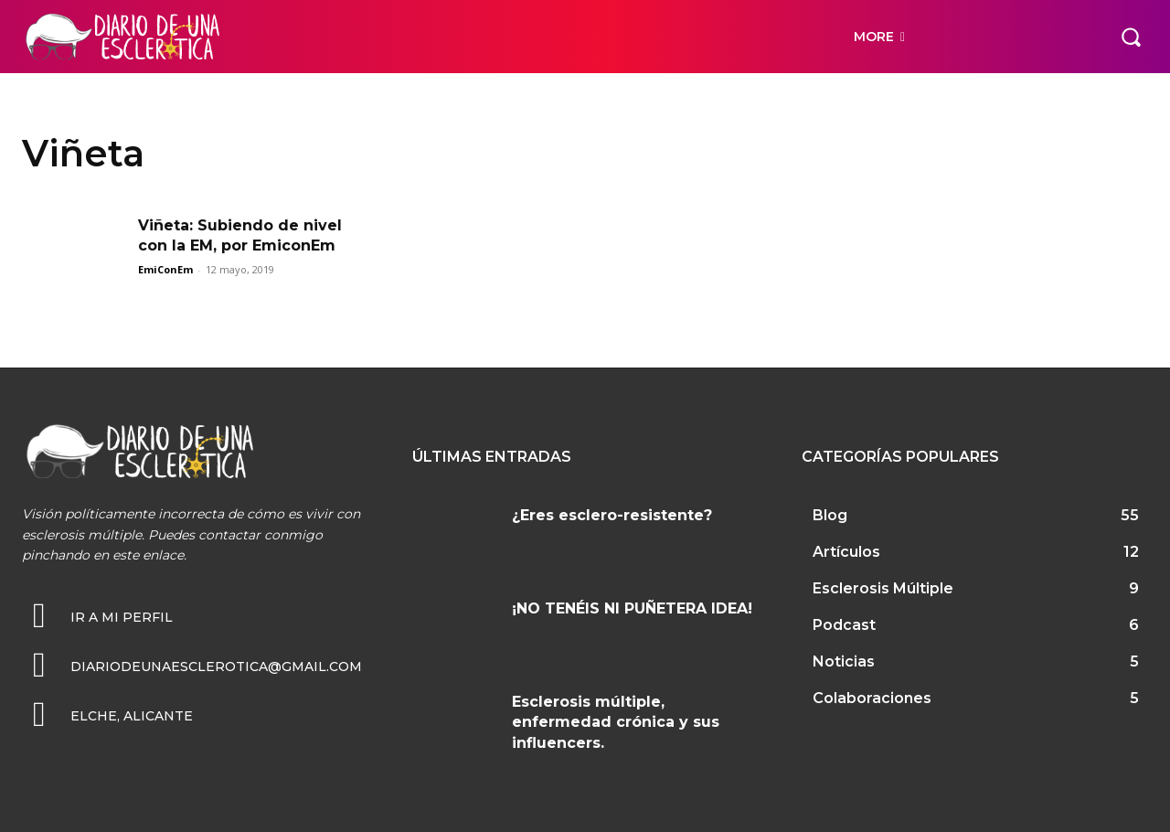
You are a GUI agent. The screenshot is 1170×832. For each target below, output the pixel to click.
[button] (1130, 36)
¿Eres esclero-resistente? (612, 515)
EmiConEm (165, 269)
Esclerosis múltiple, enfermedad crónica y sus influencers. (615, 722)
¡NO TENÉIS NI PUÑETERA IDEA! (632, 608)
